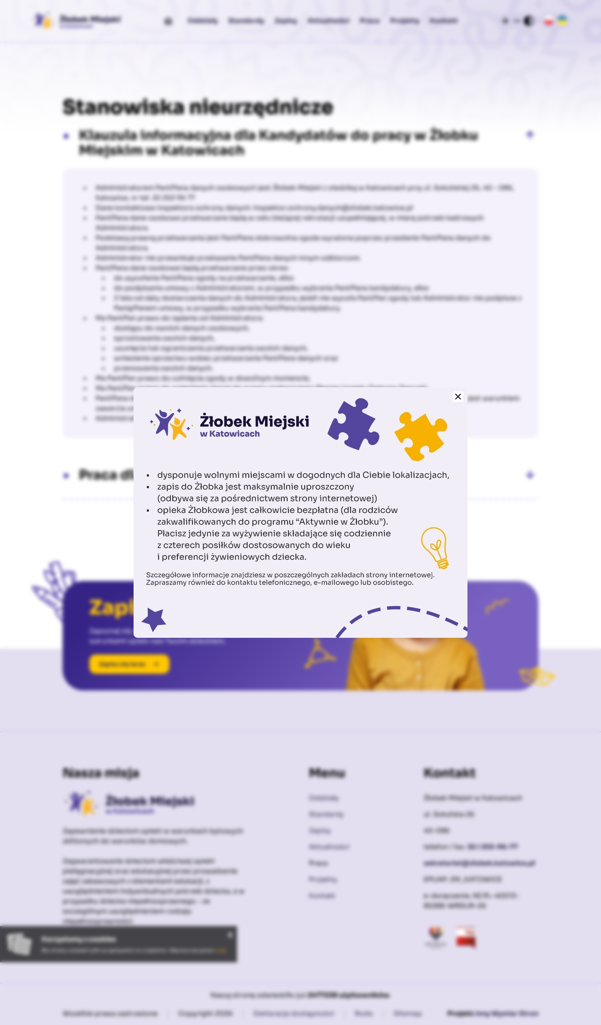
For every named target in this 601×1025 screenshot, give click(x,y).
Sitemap (408, 1013)
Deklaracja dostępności (293, 1013)
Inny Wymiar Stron (507, 1013)
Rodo (364, 1013)
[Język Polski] (549, 21)
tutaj (220, 950)
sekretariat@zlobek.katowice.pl (479, 863)
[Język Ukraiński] (562, 21)
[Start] (168, 20)
